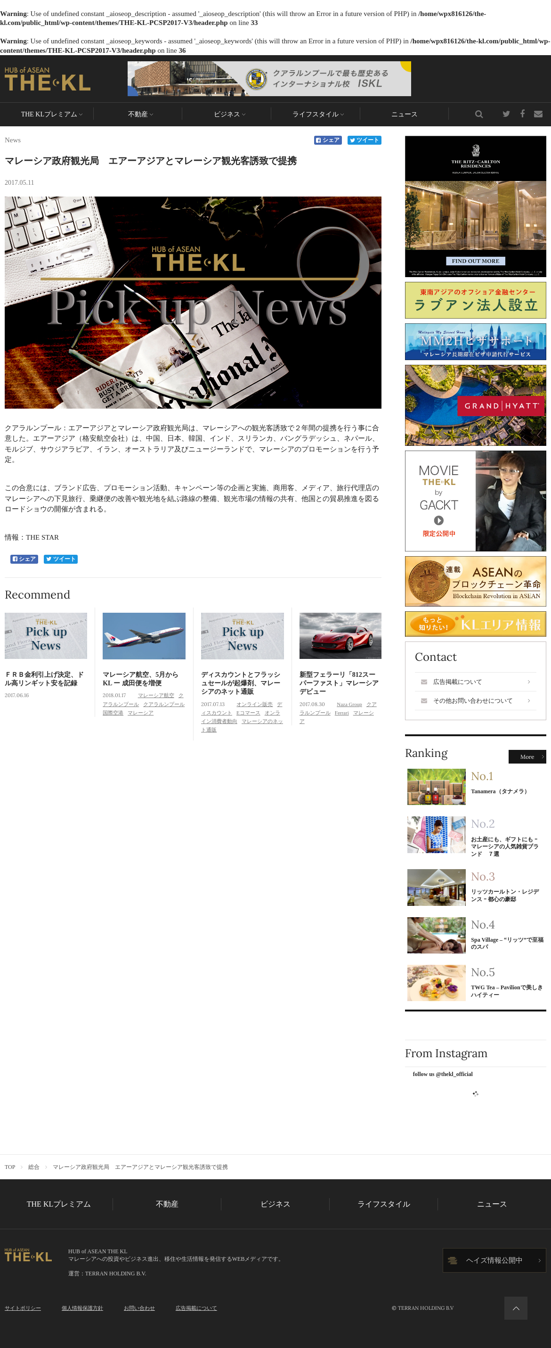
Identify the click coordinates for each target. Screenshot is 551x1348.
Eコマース (248, 712)
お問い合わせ (139, 1308)
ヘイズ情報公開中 (494, 1260)
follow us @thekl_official (443, 1074)
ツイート (365, 140)
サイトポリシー (23, 1308)
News (13, 140)
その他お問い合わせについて (475, 700)
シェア (328, 140)
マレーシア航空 (156, 695)
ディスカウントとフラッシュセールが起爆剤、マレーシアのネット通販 (240, 683)
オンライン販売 (254, 704)
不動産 (138, 114)
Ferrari (342, 712)
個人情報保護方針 (82, 1308)
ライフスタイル (315, 114)
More (527, 756)
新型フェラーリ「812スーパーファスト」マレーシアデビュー (339, 683)
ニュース (404, 114)
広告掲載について (475, 681)
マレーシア (141, 712)
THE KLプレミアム (49, 114)
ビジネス (227, 114)
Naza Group (349, 704)
